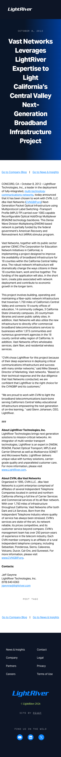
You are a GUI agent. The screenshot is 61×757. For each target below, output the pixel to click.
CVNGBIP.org (33, 202)
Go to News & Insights (46, 172)
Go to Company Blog (14, 172)
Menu (49, 8)
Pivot (37, 713)
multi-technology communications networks (23, 193)
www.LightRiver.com (14, 469)
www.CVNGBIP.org (12, 558)
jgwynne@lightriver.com (16, 585)
